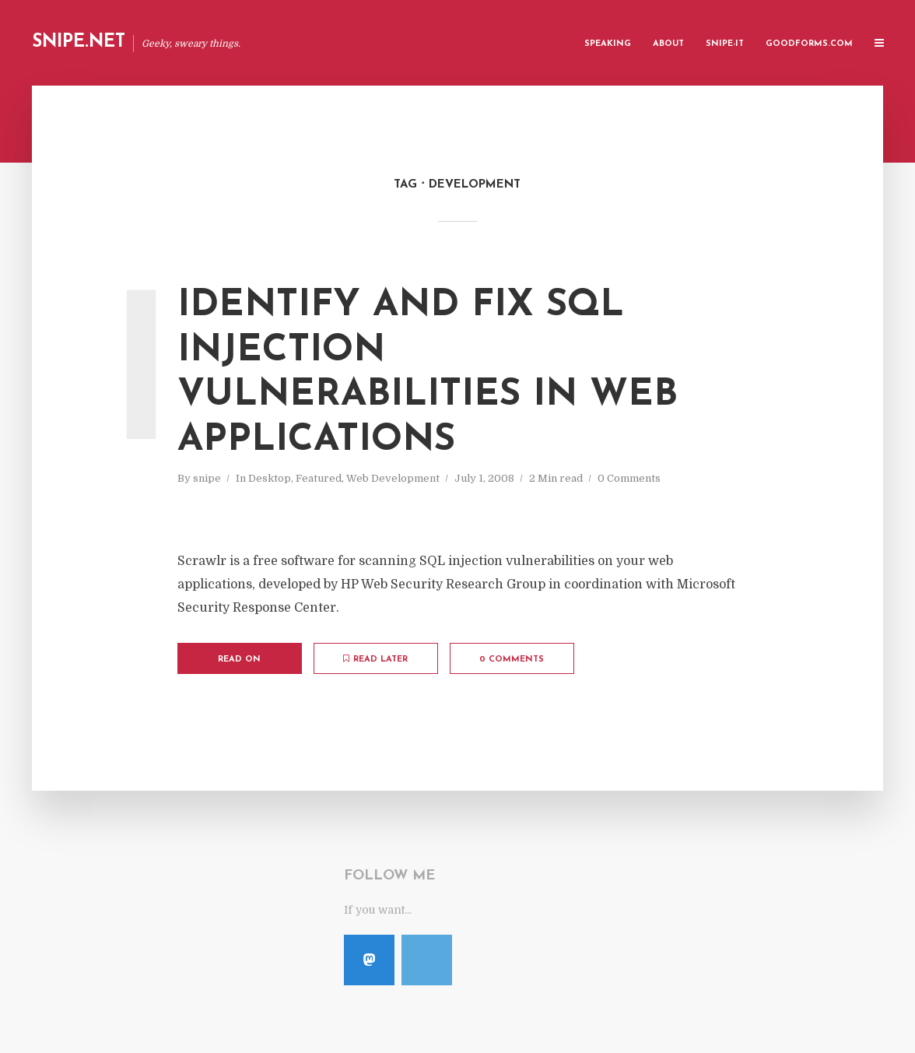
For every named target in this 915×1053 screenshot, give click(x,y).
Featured (319, 478)
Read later (375, 659)
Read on (239, 659)
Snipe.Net (78, 42)
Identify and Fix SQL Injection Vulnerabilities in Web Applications (427, 373)
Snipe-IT (725, 44)
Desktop (269, 478)
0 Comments (629, 478)
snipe (207, 478)
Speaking (607, 44)
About (668, 44)
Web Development (393, 478)
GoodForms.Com (809, 44)
